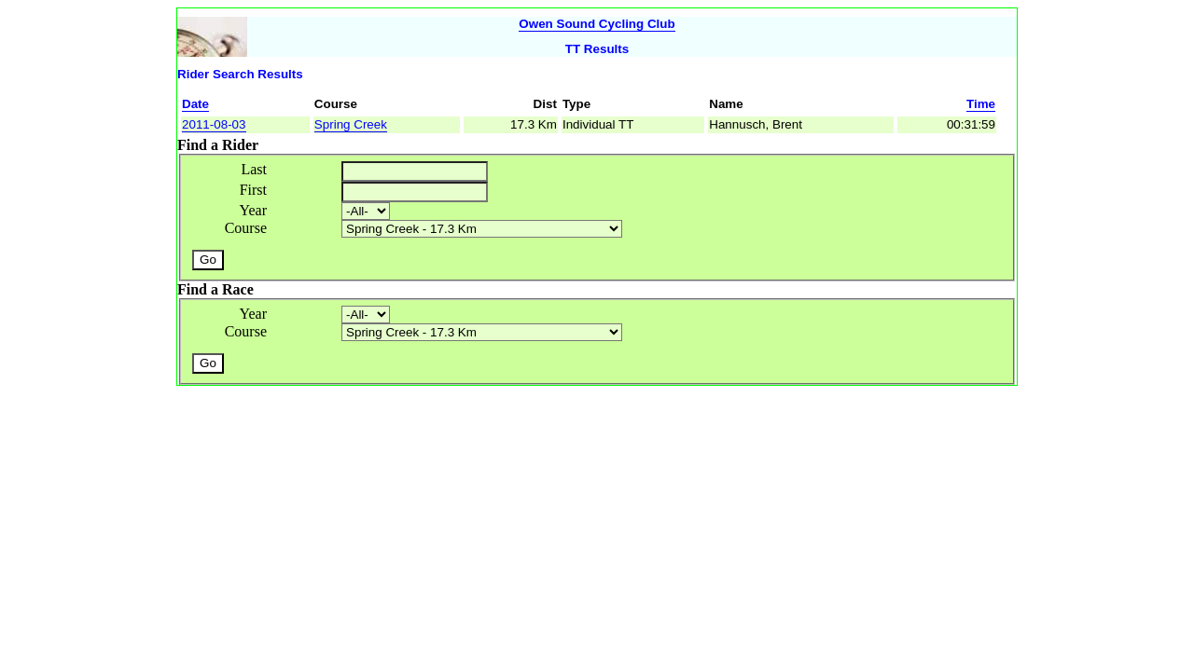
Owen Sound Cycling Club (596, 24)
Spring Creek (350, 124)
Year (253, 210)
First (253, 190)
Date (195, 104)
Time (980, 104)
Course (246, 228)
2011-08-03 (214, 124)
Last (254, 169)
